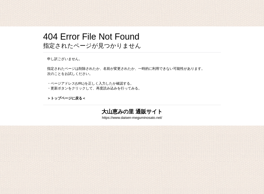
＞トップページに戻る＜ (66, 98)
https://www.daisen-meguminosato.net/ (132, 118)
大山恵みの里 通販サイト (132, 112)
